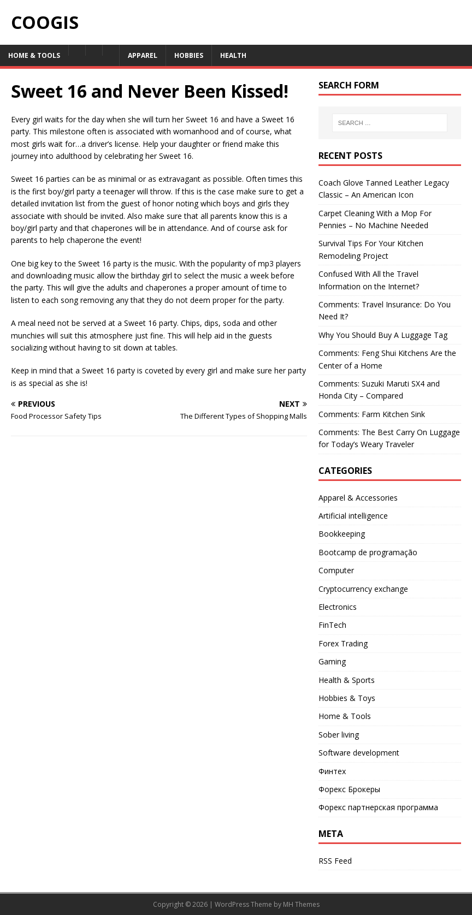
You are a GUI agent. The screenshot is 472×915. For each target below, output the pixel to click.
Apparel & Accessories (358, 497)
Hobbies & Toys (346, 698)
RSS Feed (335, 860)
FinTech (332, 625)
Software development (358, 752)
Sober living (338, 734)
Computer (336, 570)
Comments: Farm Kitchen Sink (371, 414)
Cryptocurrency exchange (363, 589)
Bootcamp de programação (367, 552)
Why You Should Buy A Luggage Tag (382, 335)
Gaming (332, 661)
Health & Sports (346, 680)
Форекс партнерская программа (378, 807)
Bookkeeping (341, 533)
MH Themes (301, 904)
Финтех (332, 771)
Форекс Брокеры (349, 789)
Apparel (142, 55)
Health (233, 55)
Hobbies (188, 55)
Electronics (337, 607)
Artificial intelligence (353, 515)
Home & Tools (34, 55)
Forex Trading (343, 643)
